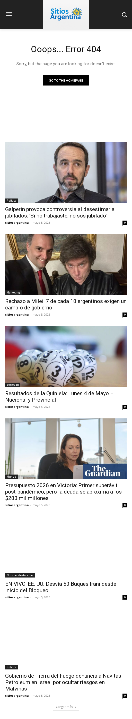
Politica (11, 200)
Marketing (13, 292)
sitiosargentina (17, 222)
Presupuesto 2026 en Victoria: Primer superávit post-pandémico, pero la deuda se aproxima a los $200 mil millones (63, 491)
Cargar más (66, 707)
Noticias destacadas (20, 575)
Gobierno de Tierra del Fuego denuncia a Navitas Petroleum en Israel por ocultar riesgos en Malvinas (63, 682)
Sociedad (13, 384)
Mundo (11, 476)
